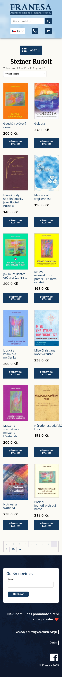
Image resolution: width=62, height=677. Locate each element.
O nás (53, 642)
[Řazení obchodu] (24, 74)
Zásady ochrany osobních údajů (36, 632)
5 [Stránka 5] (36, 544)
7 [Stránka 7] (48, 544)
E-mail (11, 579)
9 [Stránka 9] (6, 549)
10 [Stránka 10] (13, 549)
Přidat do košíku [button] (15, 142)
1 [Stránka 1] (13, 544)
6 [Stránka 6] (42, 544)
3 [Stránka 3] (25, 544)
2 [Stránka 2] (19, 544)
